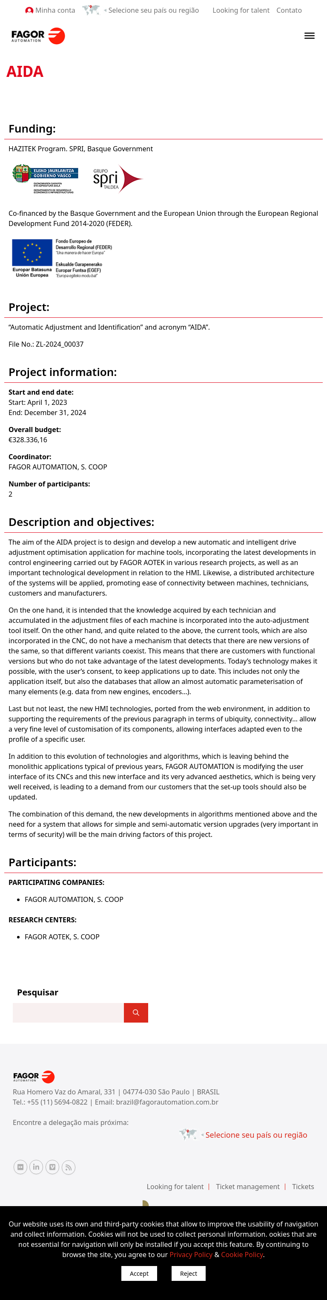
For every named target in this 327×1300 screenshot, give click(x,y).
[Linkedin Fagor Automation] (36, 1167)
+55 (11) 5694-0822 (58, 1102)
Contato (289, 10)
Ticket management (248, 1186)
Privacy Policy (190, 1254)
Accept (139, 1273)
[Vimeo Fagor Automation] (52, 1167)
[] (136, 1013)
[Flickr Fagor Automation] (20, 1167)
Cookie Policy (242, 1254)
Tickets (303, 1186)
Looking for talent (241, 10)
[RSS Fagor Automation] (68, 1167)
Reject (188, 1273)
